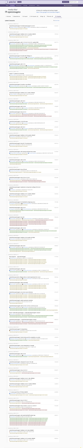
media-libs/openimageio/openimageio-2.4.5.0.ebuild (18, 418)
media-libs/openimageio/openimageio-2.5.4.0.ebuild (37, 221)
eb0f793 (56, 55)
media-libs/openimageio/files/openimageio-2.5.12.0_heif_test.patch (45, 227)
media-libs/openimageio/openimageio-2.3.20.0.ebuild (37, 416)
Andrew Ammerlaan (27, 200)
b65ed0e (56, 175)
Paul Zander (12, 43)
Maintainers (18, 5)
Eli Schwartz (12, 187)
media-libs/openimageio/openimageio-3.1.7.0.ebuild (18, 50)
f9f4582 (56, 324)
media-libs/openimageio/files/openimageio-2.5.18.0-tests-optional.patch (22, 160)
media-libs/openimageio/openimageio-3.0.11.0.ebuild (18, 46)
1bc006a (56, 308)
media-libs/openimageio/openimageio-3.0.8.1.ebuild (18, 78)
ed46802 (56, 386)
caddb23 (56, 378)
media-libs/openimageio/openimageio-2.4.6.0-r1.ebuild (19, 221)
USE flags (25, 5)
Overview (8, 16)
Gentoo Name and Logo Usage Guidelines (46, 445)
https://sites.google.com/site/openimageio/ (48, 12)
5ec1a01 (56, 340)
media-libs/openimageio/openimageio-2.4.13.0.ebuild (18, 218)
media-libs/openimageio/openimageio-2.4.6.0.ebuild (36, 418)
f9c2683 (56, 400)
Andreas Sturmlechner (15, 168)
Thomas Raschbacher (15, 326)
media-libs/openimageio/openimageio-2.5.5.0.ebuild (18, 222)
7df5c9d (56, 34)
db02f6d (56, 83)
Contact (76, 443)
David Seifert (13, 387)
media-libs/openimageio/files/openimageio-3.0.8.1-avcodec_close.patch (21, 58)
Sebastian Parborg (14, 334)
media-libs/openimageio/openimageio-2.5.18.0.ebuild (18, 75)
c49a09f (56, 105)
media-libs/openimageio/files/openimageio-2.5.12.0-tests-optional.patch (34, 113)
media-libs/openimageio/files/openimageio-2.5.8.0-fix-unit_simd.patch (21, 114)
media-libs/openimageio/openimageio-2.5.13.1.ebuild (42, 114)
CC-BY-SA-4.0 (33, 445)
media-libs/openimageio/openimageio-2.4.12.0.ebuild (18, 256)
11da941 (56, 234)
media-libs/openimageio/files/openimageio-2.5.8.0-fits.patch (20, 245)
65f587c (56, 278)
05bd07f (56, 365)
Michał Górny (13, 74)
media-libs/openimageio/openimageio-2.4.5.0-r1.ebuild (38, 404)
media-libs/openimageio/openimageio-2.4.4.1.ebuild (37, 417)
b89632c (56, 432)
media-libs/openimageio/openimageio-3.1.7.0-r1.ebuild (37, 46)
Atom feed (56, 20)
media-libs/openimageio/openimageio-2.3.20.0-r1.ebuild (31, 402)
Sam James (27, 27)
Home (7, 5)
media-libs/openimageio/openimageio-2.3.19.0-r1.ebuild (31, 397)
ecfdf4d (56, 373)
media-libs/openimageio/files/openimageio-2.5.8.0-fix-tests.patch (41, 245)
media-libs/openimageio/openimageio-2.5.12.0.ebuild (18, 179)
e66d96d (56, 225)
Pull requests (34, 16)
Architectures (32, 5)
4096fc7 (56, 409)
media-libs (12, 9)
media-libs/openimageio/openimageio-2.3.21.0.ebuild (18, 417)
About (38, 5)
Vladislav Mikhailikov (14, 56)
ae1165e (56, 63)
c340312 (56, 120)
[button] (65, 2)
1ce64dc (56, 424)
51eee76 (56, 99)
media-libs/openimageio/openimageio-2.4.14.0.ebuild (37, 218)
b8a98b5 (56, 167)
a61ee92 (56, 125)
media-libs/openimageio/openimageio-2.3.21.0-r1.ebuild (31, 367)
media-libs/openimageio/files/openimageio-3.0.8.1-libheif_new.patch (21, 86)
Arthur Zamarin (13, 93)
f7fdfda (56, 253)
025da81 (56, 265)
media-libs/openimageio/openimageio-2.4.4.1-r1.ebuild (19, 404)
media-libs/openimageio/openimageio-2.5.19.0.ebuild (37, 75)
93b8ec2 (56, 73)
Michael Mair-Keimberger (15, 151)
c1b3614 (56, 332)
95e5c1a (56, 141)
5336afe (56, 133)
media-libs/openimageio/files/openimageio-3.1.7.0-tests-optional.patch (21, 48)
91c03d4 (56, 149)
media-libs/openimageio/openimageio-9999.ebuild (18, 47)
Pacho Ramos (13, 366)
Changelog (58, 16)
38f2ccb (56, 394)
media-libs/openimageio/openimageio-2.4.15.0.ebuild (18, 219)
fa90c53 (56, 157)
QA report (24, 16)
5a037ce (56, 110)
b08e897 (56, 91)
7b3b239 (56, 357)
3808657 (56, 242)
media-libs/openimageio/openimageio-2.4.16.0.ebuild (37, 219)
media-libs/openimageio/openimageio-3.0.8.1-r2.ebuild (19, 36)
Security (50, 16)
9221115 (56, 204)
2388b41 (56, 296)
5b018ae (56, 273)
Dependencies (16, 16)
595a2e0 (56, 214)
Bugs (42, 16)
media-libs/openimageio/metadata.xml (46, 102)
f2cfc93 (56, 348)
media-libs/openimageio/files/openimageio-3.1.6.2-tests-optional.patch (21, 44)
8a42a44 (56, 25)
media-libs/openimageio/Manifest (32, 47)
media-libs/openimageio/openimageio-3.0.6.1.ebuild (18, 77)
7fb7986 (56, 199)
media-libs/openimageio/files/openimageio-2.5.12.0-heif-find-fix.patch (21, 207)
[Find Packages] (72, 5)
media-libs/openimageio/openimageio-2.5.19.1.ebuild (18, 28)
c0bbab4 (56, 301)
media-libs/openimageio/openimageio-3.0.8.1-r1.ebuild (37, 77)
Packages (12, 5)
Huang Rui (12, 200)
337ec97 (56, 288)
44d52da (56, 191)
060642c (56, 315)
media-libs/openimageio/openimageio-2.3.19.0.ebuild (18, 416)
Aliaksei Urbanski (14, 27)
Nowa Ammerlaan (31, 56)
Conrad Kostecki (32, 151)
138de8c (56, 184)
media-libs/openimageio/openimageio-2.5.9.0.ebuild (37, 179)
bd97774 (56, 42)
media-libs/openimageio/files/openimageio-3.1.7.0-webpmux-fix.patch (45, 48)
